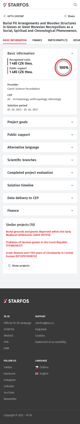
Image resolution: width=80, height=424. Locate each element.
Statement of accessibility (50, 342)
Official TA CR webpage (17, 323)
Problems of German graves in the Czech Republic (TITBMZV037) (36, 244)
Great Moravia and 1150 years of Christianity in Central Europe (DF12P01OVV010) (39, 254)
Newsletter (10, 399)
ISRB (6, 348)
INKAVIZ (8, 335)
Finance (37, 40)
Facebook (9, 373)
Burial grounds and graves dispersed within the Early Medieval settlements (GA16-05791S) (38, 233)
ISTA (6, 342)
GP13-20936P (15, 16)
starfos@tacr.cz (44, 323)
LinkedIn (9, 386)
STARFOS (9, 329)
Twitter (8, 367)
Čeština (44, 367)
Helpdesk (40, 329)
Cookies (40, 335)
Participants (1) (57, 40)
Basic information (14, 40)
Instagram (10, 380)
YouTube (9, 392)
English (44, 373)
